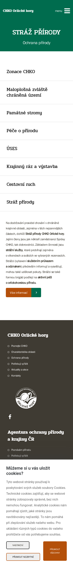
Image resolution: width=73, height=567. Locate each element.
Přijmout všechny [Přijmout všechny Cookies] (55, 551)
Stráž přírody (20, 202)
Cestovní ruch (21, 184)
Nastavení (17, 545)
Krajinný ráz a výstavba (32, 166)
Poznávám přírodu (21, 449)
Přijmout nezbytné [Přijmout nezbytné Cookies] (23, 557)
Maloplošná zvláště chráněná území (27, 92)
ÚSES (12, 148)
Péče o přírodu (22, 130)
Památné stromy (24, 112)
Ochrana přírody (20, 357)
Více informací (18, 292)
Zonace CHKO (21, 71)
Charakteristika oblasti (23, 351)
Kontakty (16, 375)
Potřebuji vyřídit (19, 363)
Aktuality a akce (19, 369)
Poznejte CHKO (19, 345)
